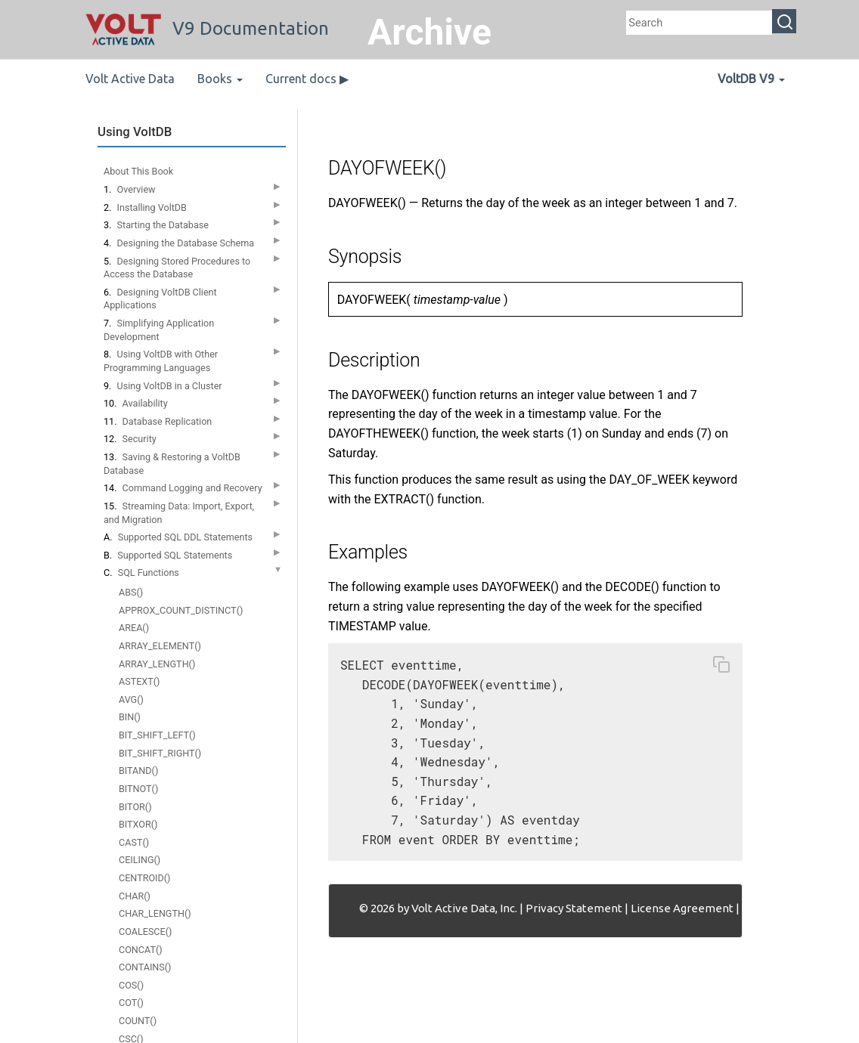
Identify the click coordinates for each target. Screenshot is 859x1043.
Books (220, 78)
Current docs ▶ (307, 78)
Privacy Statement (574, 908)
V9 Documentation (207, 28)
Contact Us (770, 908)
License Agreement (682, 908)
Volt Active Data (130, 78)
